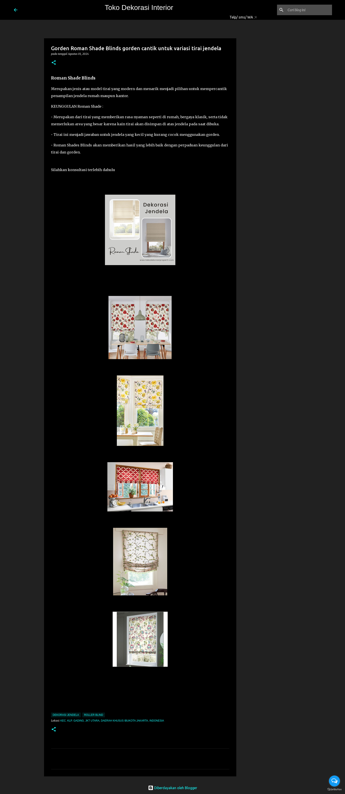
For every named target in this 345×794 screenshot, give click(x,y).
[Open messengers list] (334, 781)
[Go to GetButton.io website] (334, 789)
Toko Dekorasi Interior (139, 7)
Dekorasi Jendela (66, 714)
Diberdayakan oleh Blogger (172, 788)
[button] (53, 63)
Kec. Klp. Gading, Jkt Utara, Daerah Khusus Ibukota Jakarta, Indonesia (112, 720)
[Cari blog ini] (309, 10)
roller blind (93, 714)
